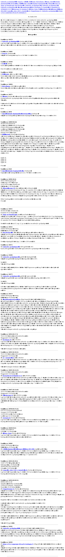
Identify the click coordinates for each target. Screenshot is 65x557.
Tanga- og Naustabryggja (7, 5)
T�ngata (46, 1)
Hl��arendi (23, 3)
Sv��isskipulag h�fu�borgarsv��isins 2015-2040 (18, 449)
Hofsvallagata (40, 1)
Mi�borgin (32, 1)
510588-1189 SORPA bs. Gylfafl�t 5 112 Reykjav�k (9, 430)
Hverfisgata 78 (38, 7)
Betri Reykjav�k (20, 5)
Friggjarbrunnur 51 (36, 11)
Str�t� (26, 1)
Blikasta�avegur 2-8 (54, 3)
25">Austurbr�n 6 (8, 357)
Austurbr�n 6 (47, 7)
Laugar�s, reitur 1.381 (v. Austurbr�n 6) (18, 11)
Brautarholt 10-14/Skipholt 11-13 (12, 375)
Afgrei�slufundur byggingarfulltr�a (37, 3)
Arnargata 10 (25, 9)
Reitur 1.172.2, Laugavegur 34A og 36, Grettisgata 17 (18, 544)
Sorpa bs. (20, 1)
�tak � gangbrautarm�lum (26, 7)
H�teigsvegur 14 (16, 9)
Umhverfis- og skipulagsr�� (9, 1)
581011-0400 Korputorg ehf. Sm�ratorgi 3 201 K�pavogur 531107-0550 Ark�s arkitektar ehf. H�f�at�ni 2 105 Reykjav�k (10, 183)
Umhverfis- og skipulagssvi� (33, 5)
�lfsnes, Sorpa (33, 9)
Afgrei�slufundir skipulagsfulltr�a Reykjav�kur (17, 113)
